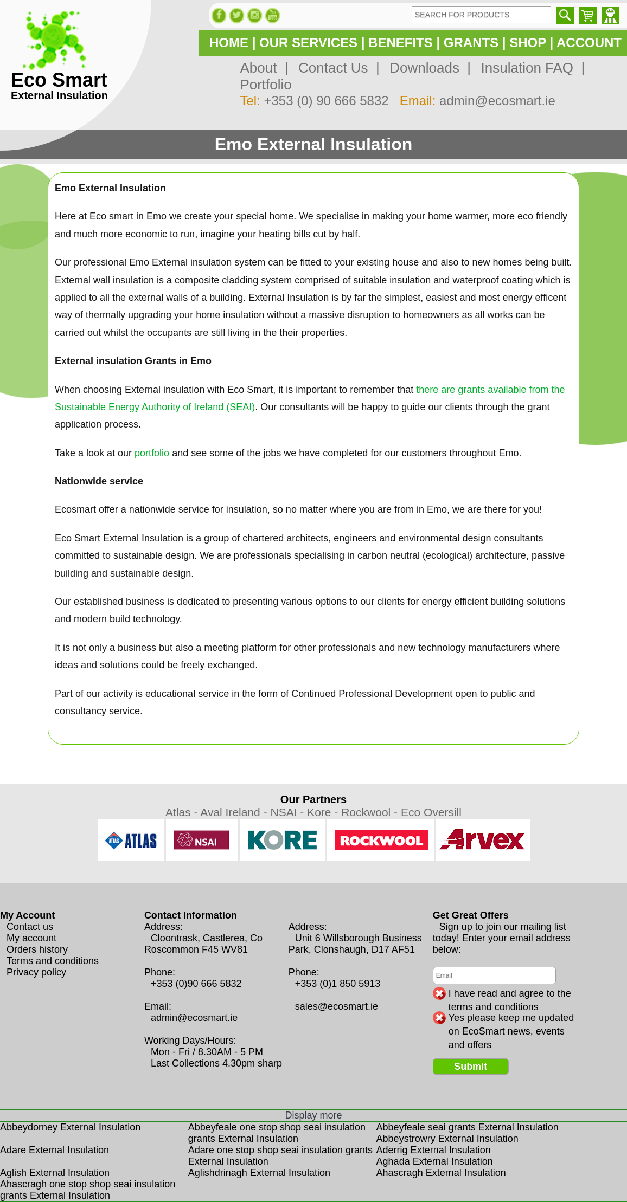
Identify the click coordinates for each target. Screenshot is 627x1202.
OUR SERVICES (308, 42)
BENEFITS (400, 42)
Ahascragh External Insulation (441, 1172)
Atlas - (182, 812)
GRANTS (471, 42)
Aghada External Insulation (434, 1161)
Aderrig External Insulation (433, 1150)
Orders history (37, 949)
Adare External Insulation (54, 1150)
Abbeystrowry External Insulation (447, 1138)
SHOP (527, 42)
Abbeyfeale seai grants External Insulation (467, 1127)
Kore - (324, 812)
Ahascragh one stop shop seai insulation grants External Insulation (87, 1190)
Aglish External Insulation (55, 1172)
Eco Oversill (431, 812)
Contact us (30, 926)
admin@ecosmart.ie (497, 100)
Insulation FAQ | (529, 68)
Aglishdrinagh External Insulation (259, 1172)
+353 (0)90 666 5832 (196, 983)
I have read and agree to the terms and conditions (510, 994)
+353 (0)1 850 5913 (338, 983)
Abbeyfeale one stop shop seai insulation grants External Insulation (277, 1133)
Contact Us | (335, 68)
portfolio (152, 453)
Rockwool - (371, 812)
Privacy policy (36, 972)
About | (264, 68)
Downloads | (426, 68)
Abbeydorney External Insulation (70, 1127)
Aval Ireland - (235, 812)
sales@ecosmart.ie (336, 1006)
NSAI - (288, 812)
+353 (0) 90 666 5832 (326, 100)
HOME (228, 42)
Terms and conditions (53, 960)
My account (31, 938)
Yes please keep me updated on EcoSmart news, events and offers (511, 1018)
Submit (470, 1066)
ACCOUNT (589, 42)
